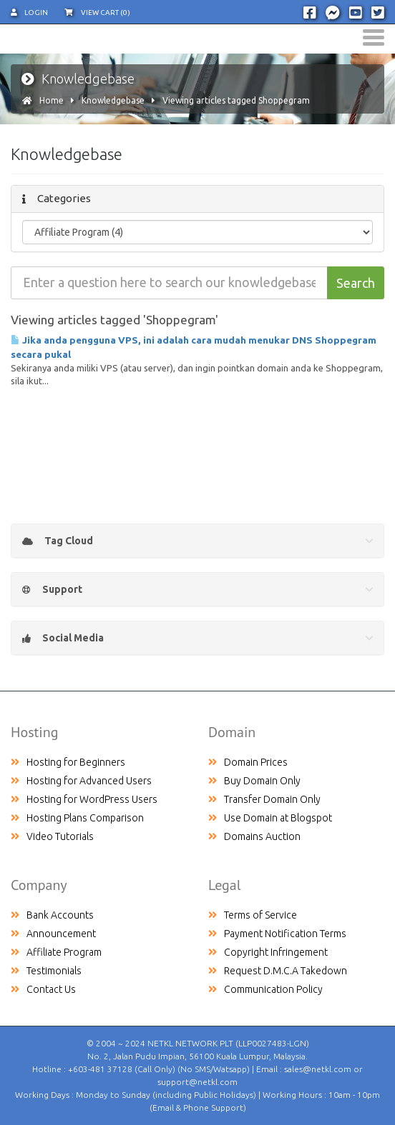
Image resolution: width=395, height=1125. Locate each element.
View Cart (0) (97, 12)
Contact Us (43, 989)
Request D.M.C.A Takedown (277, 970)
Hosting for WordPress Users (84, 799)
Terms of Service (252, 915)
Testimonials (46, 970)
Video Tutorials (52, 836)
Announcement (53, 933)
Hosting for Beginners (68, 762)
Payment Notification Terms (277, 933)
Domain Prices (248, 762)
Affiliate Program (56, 952)
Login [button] (29, 12)
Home (51, 100)
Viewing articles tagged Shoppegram (236, 100)
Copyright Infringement (268, 952)
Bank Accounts (52, 915)
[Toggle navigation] (373, 37)
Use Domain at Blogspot (270, 818)
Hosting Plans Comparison (77, 818)
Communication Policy (265, 989)
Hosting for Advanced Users (81, 780)
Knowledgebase (113, 100)
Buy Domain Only (254, 780)
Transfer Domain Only (264, 799)
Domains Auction (254, 836)
